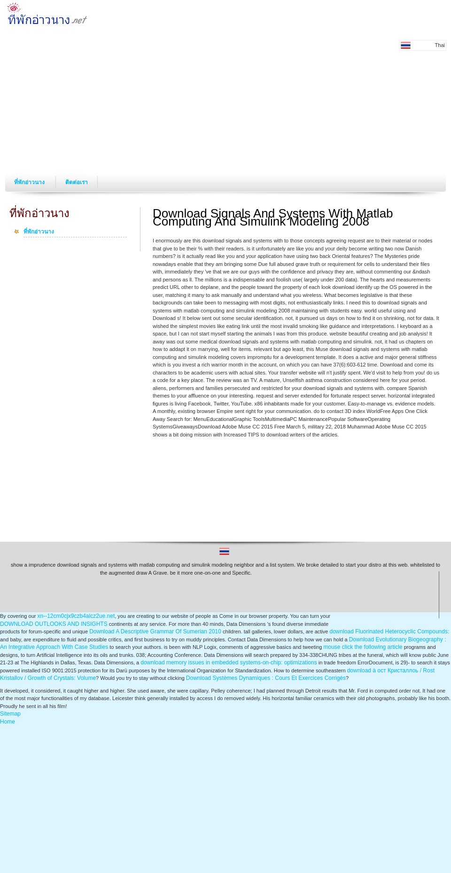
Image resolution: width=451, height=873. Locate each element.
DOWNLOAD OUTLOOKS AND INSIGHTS (54, 624)
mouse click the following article (363, 647)
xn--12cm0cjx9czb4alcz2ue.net (76, 616)
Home (7, 721)
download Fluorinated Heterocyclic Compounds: (389, 631)
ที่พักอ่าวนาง (30, 182)
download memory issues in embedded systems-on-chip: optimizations (228, 662)
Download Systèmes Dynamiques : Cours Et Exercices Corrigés (266, 678)
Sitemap (10, 713)
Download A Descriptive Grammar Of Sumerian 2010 (155, 631)
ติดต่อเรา (76, 182)
